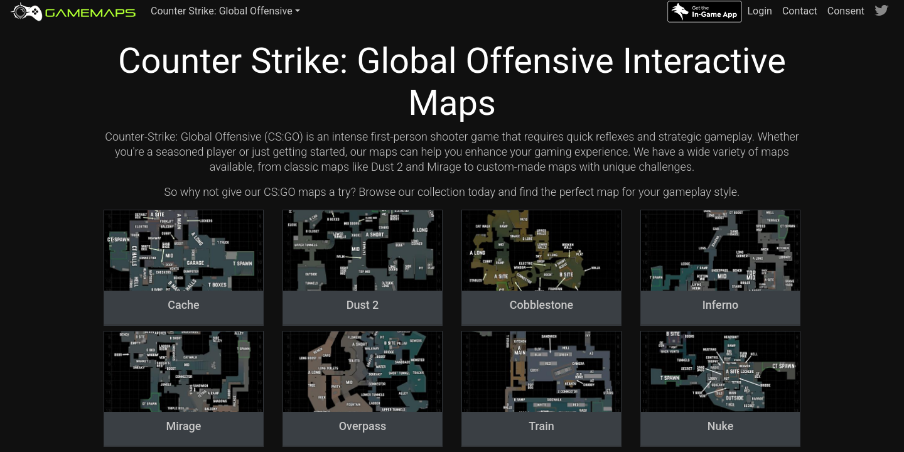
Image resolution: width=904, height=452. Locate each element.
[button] (225, 11)
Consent (845, 11)
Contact (799, 11)
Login (759, 11)
